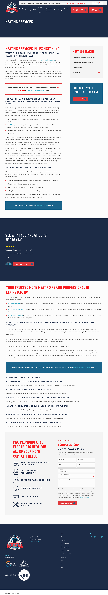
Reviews (51, 3)
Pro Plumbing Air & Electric (46, 60)
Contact (58, 3)
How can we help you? (66, 468)
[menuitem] (86, 57)
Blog (45, 3)
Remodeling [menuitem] (58, 10)
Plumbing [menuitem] (28, 10)
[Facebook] (95, 525)
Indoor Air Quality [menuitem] (40, 10)
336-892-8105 (81, 3)
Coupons (39, 3)
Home (62, 525)
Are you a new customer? (67, 463)
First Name (63, 448)
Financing (31, 3)
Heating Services (65, 535)
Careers (23, 3)
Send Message (70, 492)
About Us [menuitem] (21, 10)
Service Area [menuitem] (66, 10)
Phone (62, 453)
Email (81, 453)
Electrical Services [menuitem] (49, 10)
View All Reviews (21, 258)
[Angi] (98, 525)
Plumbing (63, 529)
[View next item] (7, 258)
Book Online (96, 9)
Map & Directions (34, 530)
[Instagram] (102, 525)
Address (63, 458)
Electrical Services (66, 542)
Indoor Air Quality (65, 539)
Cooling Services (65, 532)
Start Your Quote (79, 9)
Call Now (80, 99)
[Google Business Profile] (91, 525)
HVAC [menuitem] (34, 10)
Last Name (82, 448)
